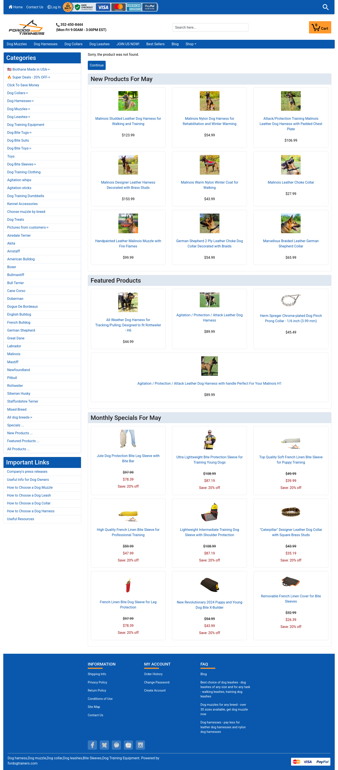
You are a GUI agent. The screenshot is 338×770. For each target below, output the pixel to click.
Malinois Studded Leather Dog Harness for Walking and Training (128, 121)
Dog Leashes (100, 44)
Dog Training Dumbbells (25, 196)
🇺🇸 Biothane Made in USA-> (28, 69)
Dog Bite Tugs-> (19, 132)
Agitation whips (19, 180)
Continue (97, 65)
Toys (11, 156)
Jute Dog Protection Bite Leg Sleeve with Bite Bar (128, 458)
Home (16, 7)
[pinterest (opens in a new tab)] (116, 745)
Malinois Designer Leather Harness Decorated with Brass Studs (128, 185)
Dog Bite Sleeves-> (21, 164)
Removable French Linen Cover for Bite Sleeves (291, 598)
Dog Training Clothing (24, 172)
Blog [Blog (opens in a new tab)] (175, 44)
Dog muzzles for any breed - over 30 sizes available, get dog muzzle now (224, 709)
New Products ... (20, 433)
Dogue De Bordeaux (22, 306)
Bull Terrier (15, 283)
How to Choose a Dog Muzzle (30, 487)
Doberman (15, 299)
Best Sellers (155, 44)
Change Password (156, 682)
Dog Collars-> (17, 93)
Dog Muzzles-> (18, 109)
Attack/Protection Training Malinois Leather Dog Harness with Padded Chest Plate (291, 123)
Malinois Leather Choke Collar (291, 182)
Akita (11, 243)
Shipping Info (97, 674)
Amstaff (13, 251)
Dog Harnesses (46, 44)
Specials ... (15, 425)
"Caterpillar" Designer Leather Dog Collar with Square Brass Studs (291, 532)
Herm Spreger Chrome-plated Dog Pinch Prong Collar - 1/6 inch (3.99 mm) (291, 318)
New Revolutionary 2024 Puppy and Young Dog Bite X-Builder (209, 605)
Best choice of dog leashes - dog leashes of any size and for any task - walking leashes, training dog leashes (225, 690)
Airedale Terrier (19, 235)
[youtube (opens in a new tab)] (128, 745)
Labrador (14, 346)
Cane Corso (16, 291)
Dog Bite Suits (18, 140)
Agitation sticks (19, 188)
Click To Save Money (23, 85)
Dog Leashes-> (18, 117)
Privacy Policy (97, 682)
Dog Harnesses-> (20, 101)
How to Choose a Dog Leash (29, 495)
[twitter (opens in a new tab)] (104, 745)
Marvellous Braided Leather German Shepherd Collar (291, 243)
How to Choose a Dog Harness (31, 511)
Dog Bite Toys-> (19, 148)
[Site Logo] (27, 27)
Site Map (94, 707)
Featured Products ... (23, 441)
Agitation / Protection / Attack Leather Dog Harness (209, 317)
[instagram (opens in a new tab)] (140, 745)
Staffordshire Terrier (22, 401)
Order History (153, 674)
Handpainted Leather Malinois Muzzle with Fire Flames (128, 243)
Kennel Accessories (22, 204)
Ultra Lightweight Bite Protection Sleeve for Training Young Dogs (209, 459)
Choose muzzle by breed (26, 212)
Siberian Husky (18, 393)
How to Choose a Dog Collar (29, 503)
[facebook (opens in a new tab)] (92, 745)
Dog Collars (74, 44)
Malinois (14, 354)
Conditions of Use (100, 699)
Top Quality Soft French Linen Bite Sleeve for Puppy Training (290, 459)
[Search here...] (210, 27)
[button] (326, 7)
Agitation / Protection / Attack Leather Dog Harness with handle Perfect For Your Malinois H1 (210, 383)
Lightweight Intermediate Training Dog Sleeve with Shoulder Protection (209, 532)
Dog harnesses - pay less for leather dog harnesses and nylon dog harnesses (223, 727)
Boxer (11, 267)
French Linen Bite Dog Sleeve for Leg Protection (128, 604)
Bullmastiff (15, 275)
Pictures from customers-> (27, 227)
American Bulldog (21, 259)
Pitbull (12, 378)
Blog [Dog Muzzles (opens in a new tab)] (203, 674)
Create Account (155, 690)
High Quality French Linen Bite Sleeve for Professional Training (128, 532)
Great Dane (15, 338)
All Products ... (18, 449)
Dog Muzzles (17, 44)
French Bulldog (18, 322)
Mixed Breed (16, 409)
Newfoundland (18, 370)
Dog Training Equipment (25, 125)
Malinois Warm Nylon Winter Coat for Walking (209, 185)
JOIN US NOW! (128, 44)
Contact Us (34, 7)
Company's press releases (27, 471)
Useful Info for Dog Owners (28, 480)
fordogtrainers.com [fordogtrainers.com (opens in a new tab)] (23, 763)
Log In (54, 7)
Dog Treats (15, 219)
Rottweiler (15, 386)
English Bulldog (19, 314)
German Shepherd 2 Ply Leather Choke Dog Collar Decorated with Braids (209, 243)
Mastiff (12, 362)
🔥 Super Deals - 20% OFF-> (28, 77)
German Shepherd (21, 330)
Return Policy (97, 690)
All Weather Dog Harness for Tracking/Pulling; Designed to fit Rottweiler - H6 (128, 325)
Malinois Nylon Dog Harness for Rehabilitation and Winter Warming (209, 121)
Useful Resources (20, 519)
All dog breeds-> (19, 417)
